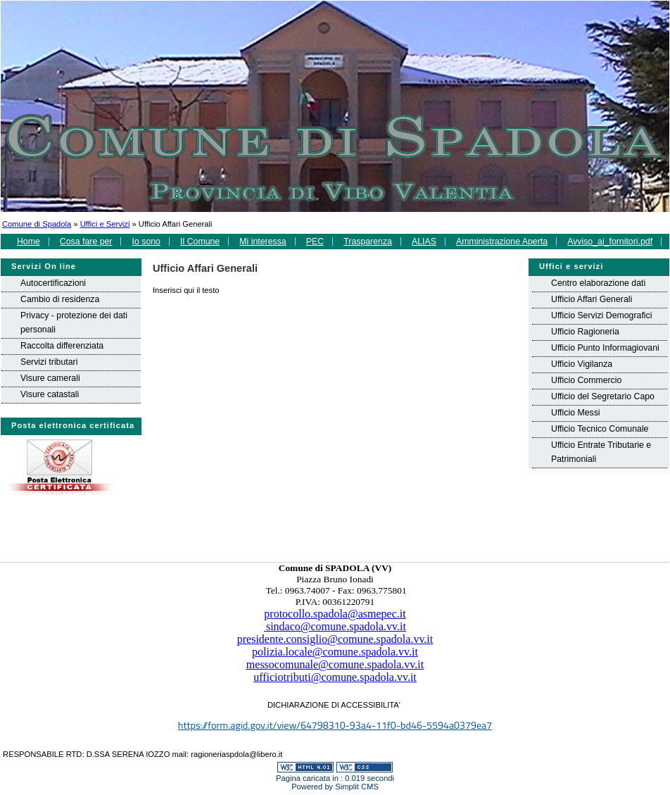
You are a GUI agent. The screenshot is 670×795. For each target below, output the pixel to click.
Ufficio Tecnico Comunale (599, 429)
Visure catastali (49, 394)
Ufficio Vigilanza (581, 364)
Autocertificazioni (53, 283)
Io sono (146, 241)
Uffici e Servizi (105, 224)
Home (28, 241)
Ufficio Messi (575, 413)
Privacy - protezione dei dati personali (73, 322)
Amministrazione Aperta (502, 241)
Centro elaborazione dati (598, 283)
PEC (315, 241)
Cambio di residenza (59, 299)
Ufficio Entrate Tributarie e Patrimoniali (601, 452)
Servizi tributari (48, 362)
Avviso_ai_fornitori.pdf (609, 241)
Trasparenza (367, 241)
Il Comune (200, 241)
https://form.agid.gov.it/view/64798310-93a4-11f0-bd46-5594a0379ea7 (335, 725)
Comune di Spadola (36, 224)
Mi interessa (262, 241)
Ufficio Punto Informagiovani (605, 348)
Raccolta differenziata (61, 346)
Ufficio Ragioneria (585, 332)
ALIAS (424, 241)
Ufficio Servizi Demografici (601, 315)
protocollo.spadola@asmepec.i (333, 614)
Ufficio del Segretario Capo (603, 396)
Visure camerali (50, 378)
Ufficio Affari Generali (591, 299)
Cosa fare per (86, 241)
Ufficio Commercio (586, 380)
